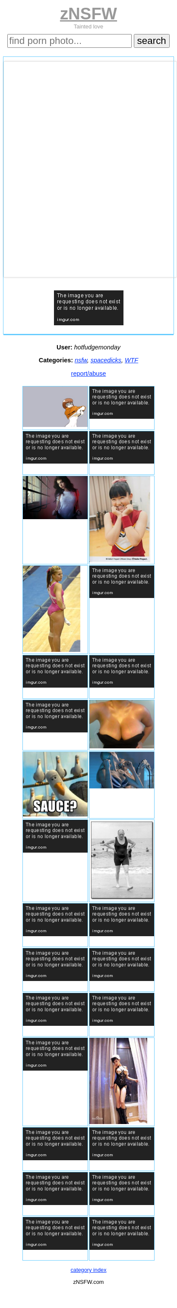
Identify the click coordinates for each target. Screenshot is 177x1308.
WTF (131, 360)
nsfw (81, 360)
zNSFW (88, 13)
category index (88, 1270)
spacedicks (106, 360)
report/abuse (88, 373)
